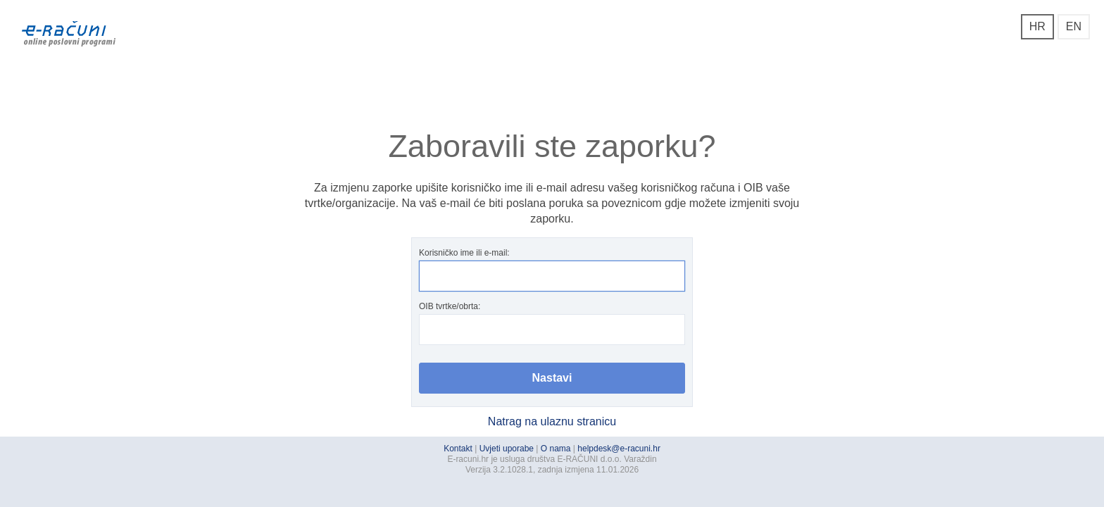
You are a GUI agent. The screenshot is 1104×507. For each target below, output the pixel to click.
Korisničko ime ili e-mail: (552, 270)
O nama (556, 448)
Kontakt (458, 448)
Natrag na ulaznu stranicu (552, 421)
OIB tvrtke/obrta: (552, 323)
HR (1037, 26)
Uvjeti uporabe (506, 448)
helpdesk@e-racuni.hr (618, 448)
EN (1073, 26)
